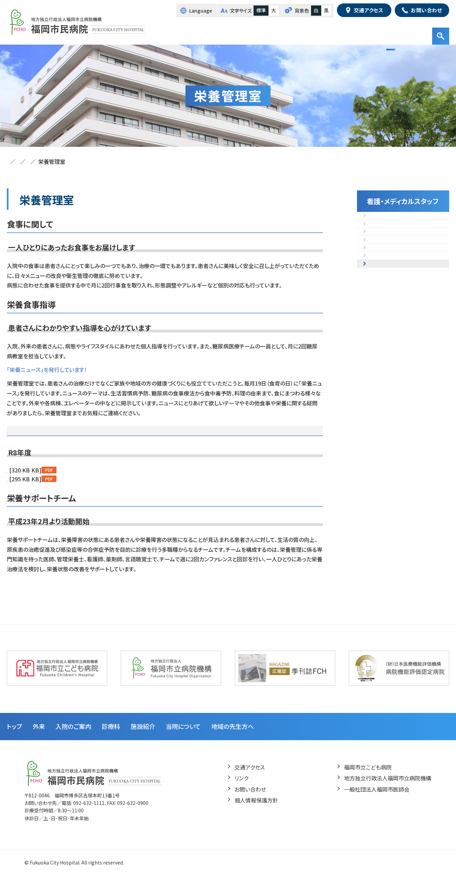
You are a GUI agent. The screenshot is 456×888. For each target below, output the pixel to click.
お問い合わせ (250, 800)
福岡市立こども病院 (368, 778)
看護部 (378, 219)
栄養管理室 (383, 315)
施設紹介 (334, 30)
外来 (230, 30)
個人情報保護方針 (256, 811)
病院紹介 (365, 30)
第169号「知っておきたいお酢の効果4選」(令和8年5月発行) (76, 481)
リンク (241, 789)
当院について (183, 737)
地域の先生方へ (404, 30)
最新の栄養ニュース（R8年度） (47, 436)
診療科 (111, 737)
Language (200, 10)
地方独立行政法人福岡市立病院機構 (387, 789)
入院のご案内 (260, 30)
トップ (207, 30)
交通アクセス (249, 778)
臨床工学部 (383, 299)
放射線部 (381, 235)
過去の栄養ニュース (117, 436)
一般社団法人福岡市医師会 (376, 800)
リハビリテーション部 (395, 267)
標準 (261, 10)
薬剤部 (378, 283)
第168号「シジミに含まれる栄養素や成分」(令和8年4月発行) (77, 490)
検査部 (378, 251)
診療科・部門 (300, 30)
